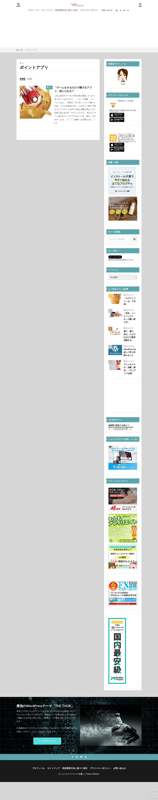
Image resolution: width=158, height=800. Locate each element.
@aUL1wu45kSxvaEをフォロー (121, 260)
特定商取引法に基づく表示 (66, 10)
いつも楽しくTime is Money (87, 774)
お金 (50, 87)
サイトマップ (47, 10)
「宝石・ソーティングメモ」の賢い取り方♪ (130, 317)
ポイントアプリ (31, 50)
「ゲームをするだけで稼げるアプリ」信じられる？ (73, 89)
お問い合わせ (106, 10)
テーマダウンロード (47, 741)
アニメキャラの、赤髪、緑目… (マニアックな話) (130, 368)
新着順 (22, 79)
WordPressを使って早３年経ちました (130, 352)
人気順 (29, 79)
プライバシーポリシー (89, 10)
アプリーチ (120, 112)
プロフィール (33, 10)
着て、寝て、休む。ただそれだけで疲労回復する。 (130, 335)
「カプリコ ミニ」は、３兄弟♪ (130, 301)
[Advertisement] (79, 31)
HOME (21, 50)
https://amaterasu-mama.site (120, 427)
